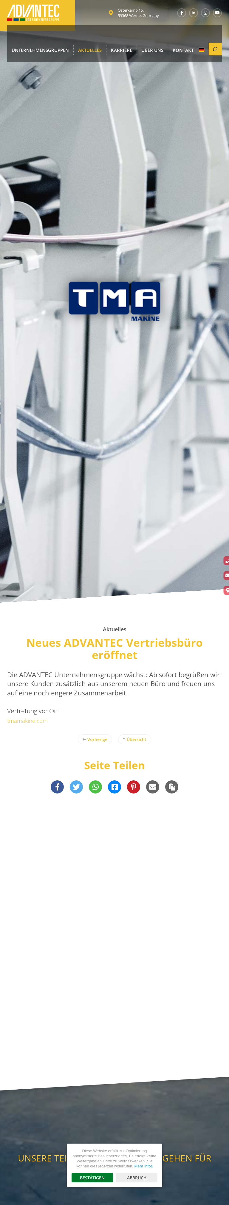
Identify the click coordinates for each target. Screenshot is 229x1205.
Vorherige (95, 739)
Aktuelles (80, 36)
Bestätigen (92, 1178)
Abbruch (137, 1178)
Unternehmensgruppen (36, 36)
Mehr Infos (143, 1166)
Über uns (136, 36)
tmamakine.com (29, 720)
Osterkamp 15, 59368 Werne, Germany (138, 15)
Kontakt (164, 36)
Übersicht (134, 739)
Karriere (108, 36)
